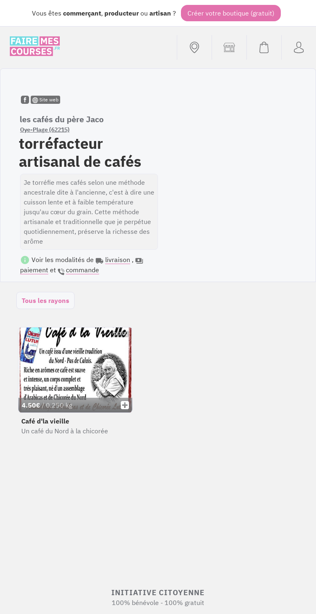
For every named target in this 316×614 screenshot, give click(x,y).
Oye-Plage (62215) (45, 129)
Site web (45, 99)
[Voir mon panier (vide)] (263, 47)
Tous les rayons (45, 300)
